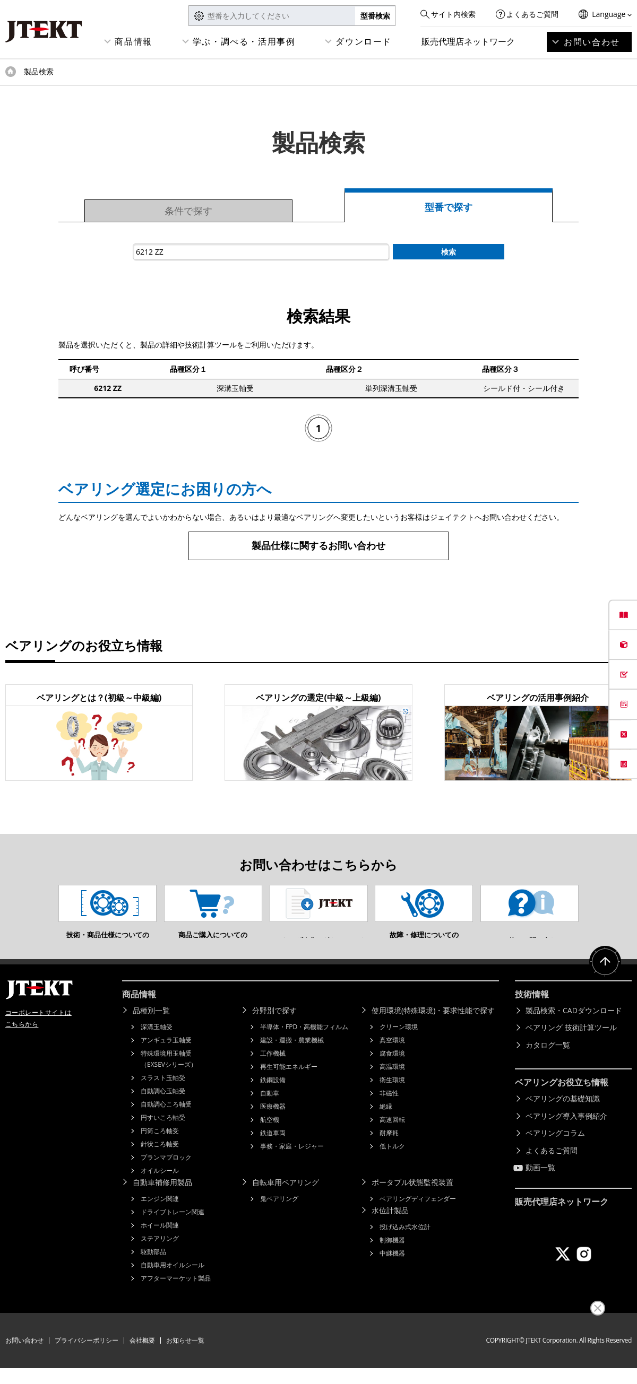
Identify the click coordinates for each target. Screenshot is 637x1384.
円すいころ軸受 (163, 1133)
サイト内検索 (453, 14)
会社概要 (142, 1356)
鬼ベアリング (279, 1214)
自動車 (269, 1108)
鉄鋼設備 (273, 1095)
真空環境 (392, 1055)
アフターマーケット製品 (176, 1294)
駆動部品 (153, 1267)
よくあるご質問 (532, 14)
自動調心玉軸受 (163, 1106)
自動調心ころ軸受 (166, 1120)
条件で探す (188, 210)
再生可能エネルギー (288, 1082)
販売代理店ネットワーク (468, 41)
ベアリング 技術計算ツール (571, 1043)
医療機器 (273, 1122)
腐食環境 (392, 1069)
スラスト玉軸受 (163, 1093)
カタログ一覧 (548, 1061)
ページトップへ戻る (605, 978)
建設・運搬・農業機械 (292, 1055)
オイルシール (160, 1186)
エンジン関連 (160, 1214)
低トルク (392, 1162)
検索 (448, 252)
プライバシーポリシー (86, 1356)
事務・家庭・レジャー (292, 1162)
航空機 (269, 1135)
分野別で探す (274, 1026)
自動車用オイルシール (172, 1280)
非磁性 (389, 1108)
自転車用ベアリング (285, 1198)
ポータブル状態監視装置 (412, 1198)
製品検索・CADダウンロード (574, 1026)
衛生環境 (392, 1095)
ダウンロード (363, 41)
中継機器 (392, 1269)
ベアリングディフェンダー (418, 1214)
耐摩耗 (389, 1148)
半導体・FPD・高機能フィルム (304, 1042)
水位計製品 (390, 1226)
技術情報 (532, 1010)
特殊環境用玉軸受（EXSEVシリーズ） (169, 1075)
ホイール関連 (160, 1241)
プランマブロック (166, 1173)
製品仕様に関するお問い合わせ (318, 545)
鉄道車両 (273, 1148)
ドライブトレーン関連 (172, 1227)
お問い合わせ (592, 42)
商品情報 (133, 41)
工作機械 (273, 1069)
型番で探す (448, 207)
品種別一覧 (151, 1026)
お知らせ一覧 (185, 1356)
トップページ (10, 71)
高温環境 (392, 1082)
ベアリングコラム (555, 1149)
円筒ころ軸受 (160, 1146)
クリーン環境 (399, 1042)
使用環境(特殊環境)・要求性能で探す (433, 1026)
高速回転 (392, 1135)
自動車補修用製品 (162, 1198)
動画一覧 (540, 1183)
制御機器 (392, 1255)
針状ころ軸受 (160, 1159)
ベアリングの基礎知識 (563, 1114)
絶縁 (386, 1122)
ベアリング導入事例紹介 (566, 1132)
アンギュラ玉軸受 (166, 1055)
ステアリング (160, 1254)
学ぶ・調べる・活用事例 (244, 41)
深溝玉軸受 (157, 1042)
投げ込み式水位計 (405, 1242)
